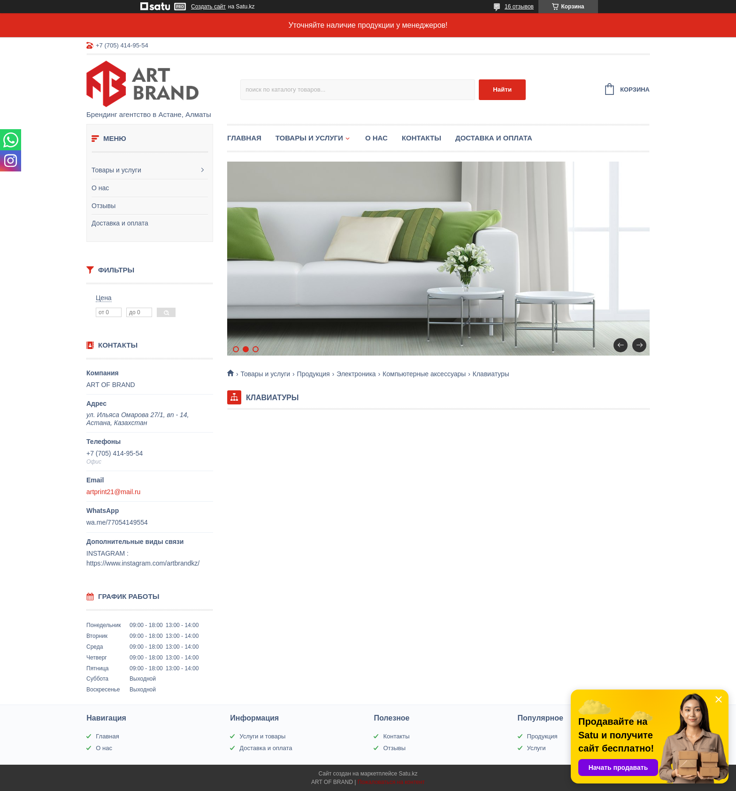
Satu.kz (408, 773)
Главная (244, 137)
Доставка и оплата (120, 223)
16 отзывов (519, 6)
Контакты (421, 137)
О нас (100, 188)
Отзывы (103, 205)
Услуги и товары (262, 736)
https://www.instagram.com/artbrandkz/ (142, 563)
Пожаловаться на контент (391, 782)
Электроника (356, 374)
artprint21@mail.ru (113, 492)
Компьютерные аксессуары (424, 374)
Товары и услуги (116, 170)
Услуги (536, 748)
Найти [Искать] (502, 89)
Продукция (313, 374)
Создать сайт (208, 6)
